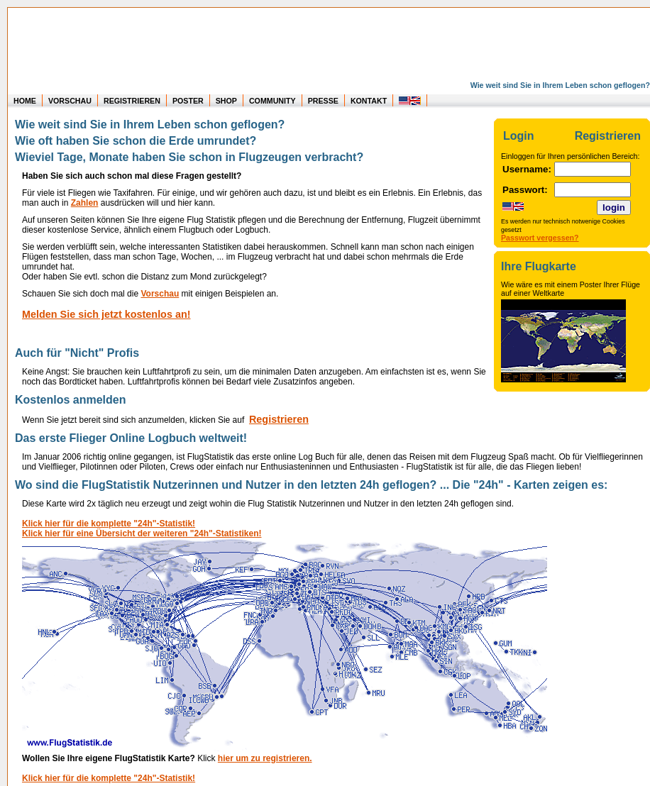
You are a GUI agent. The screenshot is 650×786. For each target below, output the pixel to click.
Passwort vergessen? (540, 237)
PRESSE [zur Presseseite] (323, 100)
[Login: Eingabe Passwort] (592, 189)
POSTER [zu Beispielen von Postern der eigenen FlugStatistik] (188, 100)
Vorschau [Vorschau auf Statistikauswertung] (160, 294)
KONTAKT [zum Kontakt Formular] (369, 100)
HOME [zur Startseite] (24, 100)
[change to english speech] (410, 100)
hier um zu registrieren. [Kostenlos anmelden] (265, 758)
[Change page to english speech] (513, 207)
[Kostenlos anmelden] (279, 420)
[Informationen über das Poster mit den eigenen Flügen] (572, 266)
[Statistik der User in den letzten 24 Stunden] (284, 748)
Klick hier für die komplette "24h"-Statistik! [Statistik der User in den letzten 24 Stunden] (108, 523)
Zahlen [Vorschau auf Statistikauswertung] (85, 203)
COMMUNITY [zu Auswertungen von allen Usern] (272, 100)
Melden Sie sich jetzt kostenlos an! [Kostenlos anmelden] (106, 314)
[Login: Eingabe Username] (592, 169)
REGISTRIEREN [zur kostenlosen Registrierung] (132, 100)
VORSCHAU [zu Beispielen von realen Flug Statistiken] (70, 100)
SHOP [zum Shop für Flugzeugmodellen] (226, 100)
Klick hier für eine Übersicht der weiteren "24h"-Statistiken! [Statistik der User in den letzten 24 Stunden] (141, 533)
